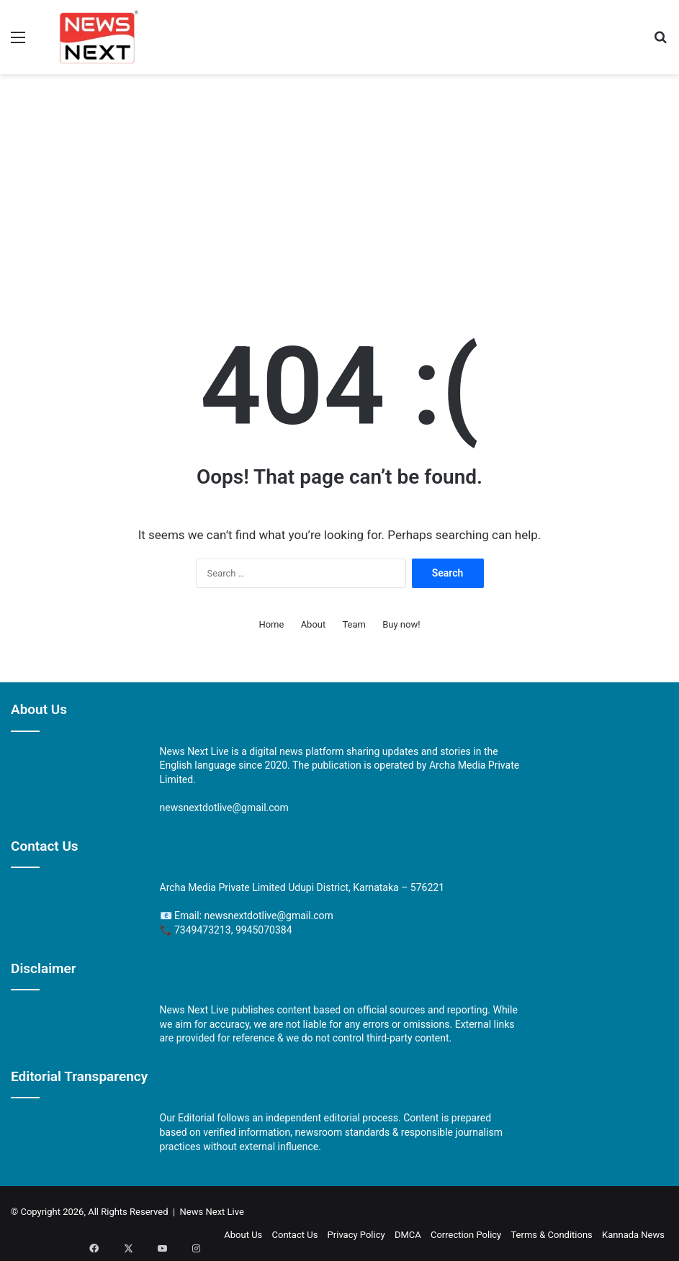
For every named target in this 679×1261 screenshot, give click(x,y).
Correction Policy (466, 1234)
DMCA (408, 1234)
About (313, 624)
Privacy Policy (356, 1234)
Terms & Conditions (551, 1234)
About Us (243, 1234)
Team (354, 624)
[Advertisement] (339, 189)
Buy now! (401, 624)
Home (271, 624)
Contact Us (295, 1234)
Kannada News (633, 1234)
